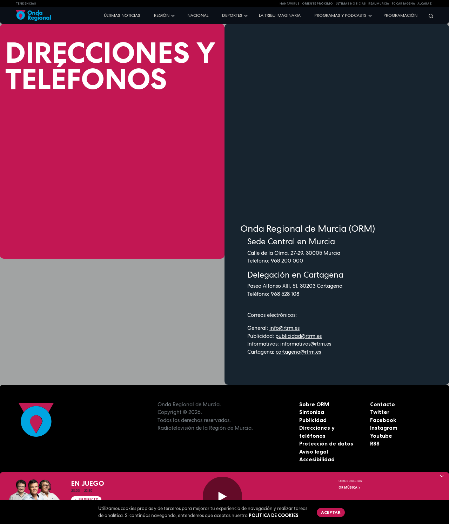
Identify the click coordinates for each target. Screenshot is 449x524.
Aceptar (331, 512)
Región (161, 15)
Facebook (383, 420)
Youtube (381, 436)
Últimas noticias (122, 15)
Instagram (383, 427)
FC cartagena (403, 3)
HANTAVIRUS (290, 3)
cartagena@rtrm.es (298, 351)
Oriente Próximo (317, 3)
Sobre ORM (314, 404)
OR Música (350, 487)
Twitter (379, 412)
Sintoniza (311, 412)
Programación (400, 15)
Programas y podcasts (340, 15)
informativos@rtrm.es (305, 343)
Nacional (197, 15)
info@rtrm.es (284, 328)
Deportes (232, 15)
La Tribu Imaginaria (280, 15)
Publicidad (313, 420)
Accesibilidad (317, 459)
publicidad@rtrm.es (298, 336)
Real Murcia (378, 3)
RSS (375, 443)
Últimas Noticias (351, 3)
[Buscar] (428, 16)
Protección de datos (326, 443)
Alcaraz (424, 3)
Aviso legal (313, 451)
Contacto (382, 404)
